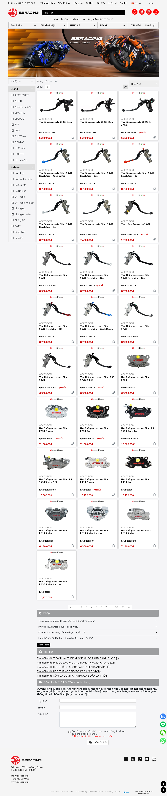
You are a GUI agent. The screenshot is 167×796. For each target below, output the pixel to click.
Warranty (109, 791)
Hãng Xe (78, 3)
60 (122, 607)
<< (71, 607)
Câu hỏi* (43, 714)
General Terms (67, 791)
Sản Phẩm (64, 3)
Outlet (89, 3)
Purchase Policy (96, 791)
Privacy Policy (81, 791)
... (111, 607)
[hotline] (23, 3)
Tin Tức (101, 3)
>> (129, 607)
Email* (41, 707)
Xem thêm (43, 644)
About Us (54, 791)
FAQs (117, 791)
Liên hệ (112, 3)
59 (116, 607)
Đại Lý (123, 3)
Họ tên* (42, 701)
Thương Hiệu (47, 3)
